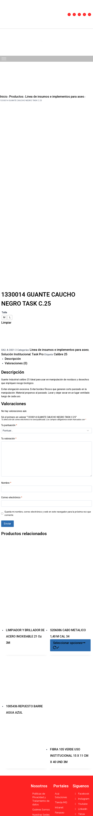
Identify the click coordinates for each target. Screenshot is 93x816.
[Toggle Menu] (3, 58)
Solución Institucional (16, 354)
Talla (4, 312)
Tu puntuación (9, 425)
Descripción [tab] (13, 359)
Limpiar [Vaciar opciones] (6, 322)
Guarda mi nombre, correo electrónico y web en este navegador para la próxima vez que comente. (47, 513)
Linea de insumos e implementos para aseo (59, 350)
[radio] (4, 317)
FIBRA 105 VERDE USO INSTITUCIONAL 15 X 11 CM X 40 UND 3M (69, 756)
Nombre (6, 482)
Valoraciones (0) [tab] (16, 363)
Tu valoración (8, 438)
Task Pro (38, 354)
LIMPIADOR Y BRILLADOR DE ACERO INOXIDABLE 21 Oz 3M (25, 636)
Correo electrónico (11, 497)
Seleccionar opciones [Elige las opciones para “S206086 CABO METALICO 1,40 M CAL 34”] (69, 645)
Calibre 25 (60, 354)
